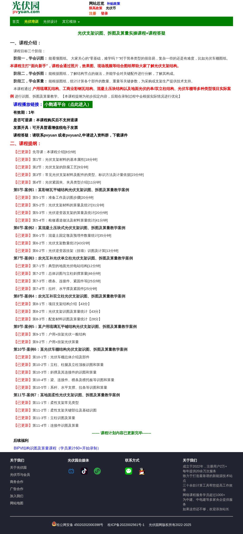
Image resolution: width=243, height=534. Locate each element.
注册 (92, 13)
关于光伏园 (18, 467)
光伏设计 (50, 22)
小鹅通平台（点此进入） (67, 104)
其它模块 (71, 22)
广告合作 (16, 489)
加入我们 (16, 496)
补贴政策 (113, 3)
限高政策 (95, 8)
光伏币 (111, 8)
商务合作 (16, 482)
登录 (104, 13)
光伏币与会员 (20, 475)
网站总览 (96, 3)
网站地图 (16, 503)
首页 (15, 22)
